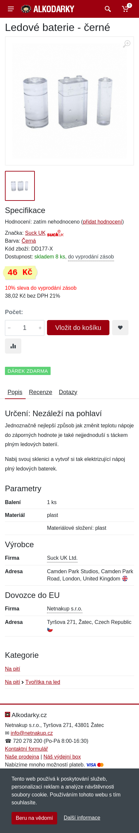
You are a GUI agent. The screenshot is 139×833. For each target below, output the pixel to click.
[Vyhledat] (107, 9)
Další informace (82, 817)
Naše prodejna (22, 757)
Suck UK (35, 233)
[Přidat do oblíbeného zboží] (120, 327)
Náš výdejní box (62, 757)
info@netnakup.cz (32, 733)
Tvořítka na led (42, 682)
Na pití (12, 669)
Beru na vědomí (34, 818)
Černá (29, 241)
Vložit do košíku (78, 327)
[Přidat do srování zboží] (13, 346)
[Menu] (11, 9)
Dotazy (68, 392)
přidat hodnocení (102, 222)
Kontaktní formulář (26, 749)
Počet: (14, 312)
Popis (15, 392)
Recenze (40, 392)
